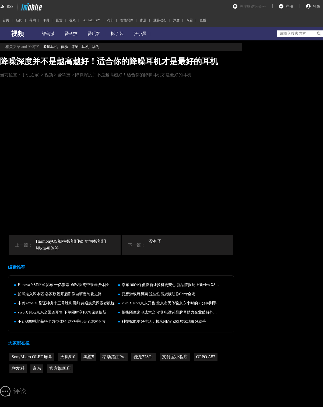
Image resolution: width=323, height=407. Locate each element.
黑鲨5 (88, 356)
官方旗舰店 (60, 368)
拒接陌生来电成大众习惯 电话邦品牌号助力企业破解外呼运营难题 (177, 312)
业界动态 (159, 20)
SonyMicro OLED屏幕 (32, 356)
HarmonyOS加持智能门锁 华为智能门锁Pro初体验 (71, 245)
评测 (46, 20)
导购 (32, 20)
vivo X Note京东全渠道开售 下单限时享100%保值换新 (62, 312)
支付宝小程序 (175, 356)
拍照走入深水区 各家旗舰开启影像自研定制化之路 (60, 294)
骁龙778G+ (144, 356)
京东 (37, 368)
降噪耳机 (50, 47)
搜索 (319, 33)
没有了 (155, 241)
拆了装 (117, 33)
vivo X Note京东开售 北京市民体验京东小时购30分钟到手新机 (173, 303)
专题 (189, 20)
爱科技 (71, 33)
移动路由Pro (113, 356)
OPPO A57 (205, 356)
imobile (30, 6)
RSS (10, 7)
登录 (316, 7)
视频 (72, 20)
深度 (176, 20)
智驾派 (48, 33)
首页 (6, 20)
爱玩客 (93, 33)
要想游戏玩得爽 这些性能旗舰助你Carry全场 (158, 294)
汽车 (110, 20)
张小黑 (140, 33)
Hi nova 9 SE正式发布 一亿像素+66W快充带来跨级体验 (63, 285)
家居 (143, 20)
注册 (289, 7)
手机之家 (30, 74)
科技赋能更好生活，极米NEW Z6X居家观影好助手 (164, 321)
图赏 (59, 20)
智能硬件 (126, 20)
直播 (203, 20)
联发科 (18, 368)
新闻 (19, 20)
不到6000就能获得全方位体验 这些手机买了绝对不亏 (62, 321)
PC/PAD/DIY (91, 20)
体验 (64, 47)
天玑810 (67, 356)
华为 (95, 47)
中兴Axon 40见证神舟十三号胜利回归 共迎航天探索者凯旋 (66, 303)
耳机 (85, 47)
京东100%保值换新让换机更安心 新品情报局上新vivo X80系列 (173, 285)
